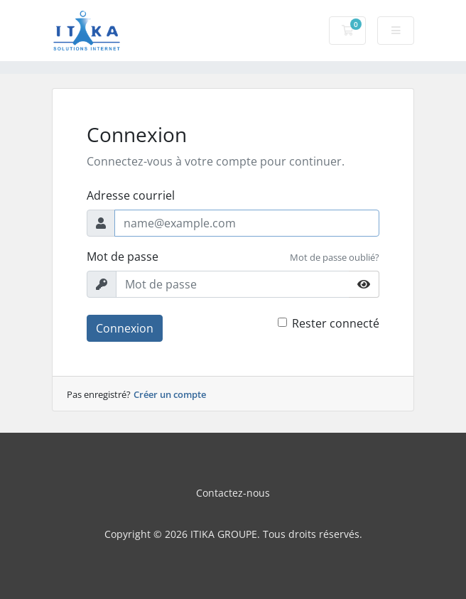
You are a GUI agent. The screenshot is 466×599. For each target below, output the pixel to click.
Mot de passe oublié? (334, 257)
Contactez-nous (233, 493)
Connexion (124, 328)
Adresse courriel (131, 195)
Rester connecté (335, 323)
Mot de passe (122, 256)
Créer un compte (170, 394)
